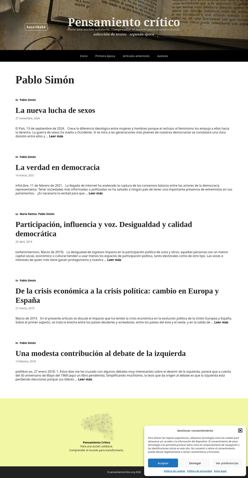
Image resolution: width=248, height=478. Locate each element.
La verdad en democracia (58, 167)
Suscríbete (36, 27)
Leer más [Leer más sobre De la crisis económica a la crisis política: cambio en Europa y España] (221, 322)
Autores (162, 56)
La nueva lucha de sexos (55, 110)
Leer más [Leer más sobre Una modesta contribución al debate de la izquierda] (85, 379)
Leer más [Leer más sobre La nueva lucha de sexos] (56, 136)
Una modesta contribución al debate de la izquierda (101, 353)
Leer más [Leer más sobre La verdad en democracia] (96, 193)
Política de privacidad (199, 471)
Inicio (83, 56)
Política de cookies (174, 471)
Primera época (105, 56)
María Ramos (28, 214)
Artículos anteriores (136, 56)
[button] (240, 430)
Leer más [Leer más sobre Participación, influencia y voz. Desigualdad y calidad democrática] (114, 260)
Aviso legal (220, 471)
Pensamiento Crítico (96, 442)
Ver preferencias (227, 463)
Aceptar (163, 463)
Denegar (195, 463)
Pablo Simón (28, 100)
